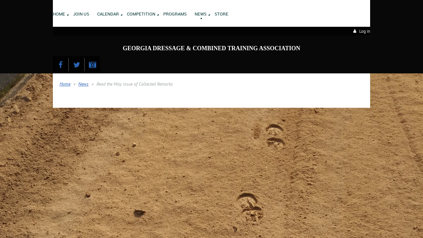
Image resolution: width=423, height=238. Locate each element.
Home (64, 84)
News (83, 84)
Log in (364, 31)
